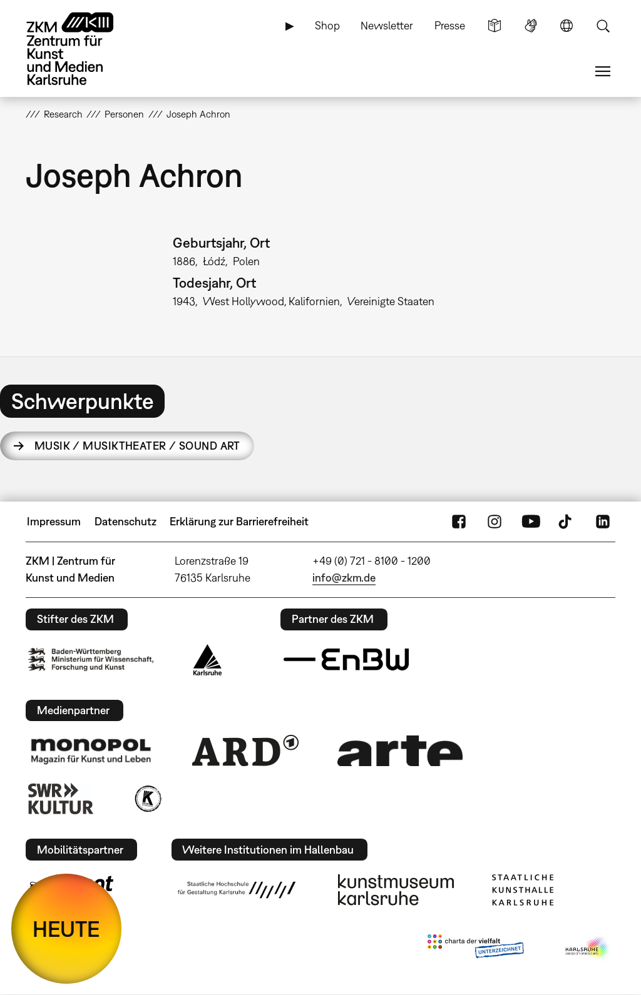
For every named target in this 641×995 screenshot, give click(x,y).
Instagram (494, 521)
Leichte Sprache (494, 25)
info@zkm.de (344, 577)
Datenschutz (125, 521)
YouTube (530, 521)
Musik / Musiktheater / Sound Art (137, 445)
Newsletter (387, 25)
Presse (449, 25)
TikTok (566, 521)
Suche (602, 25)
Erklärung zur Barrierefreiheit (239, 521)
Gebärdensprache (530, 25)
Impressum (54, 521)
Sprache (566, 25)
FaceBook (458, 521)
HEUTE (66, 928)
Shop (327, 25)
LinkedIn (602, 521)
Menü (602, 71)
